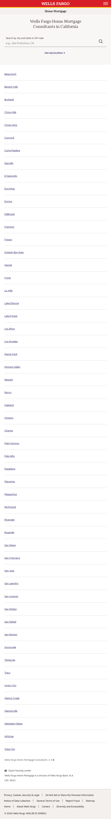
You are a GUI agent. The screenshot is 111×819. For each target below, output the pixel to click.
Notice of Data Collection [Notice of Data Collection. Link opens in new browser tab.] (17, 800)
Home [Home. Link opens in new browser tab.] (7, 806)
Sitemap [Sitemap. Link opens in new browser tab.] (90, 800)
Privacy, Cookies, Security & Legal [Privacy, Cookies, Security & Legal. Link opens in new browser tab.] (21, 795)
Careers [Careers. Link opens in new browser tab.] (46, 806)
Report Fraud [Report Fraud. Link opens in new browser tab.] (73, 800)
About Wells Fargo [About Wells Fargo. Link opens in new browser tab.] (26, 806)
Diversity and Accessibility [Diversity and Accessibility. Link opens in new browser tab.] (70, 806)
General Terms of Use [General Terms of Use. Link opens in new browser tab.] (48, 800)
